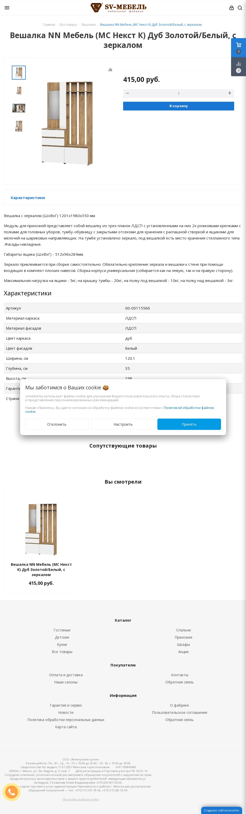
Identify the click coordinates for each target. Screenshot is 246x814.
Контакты (179, 674)
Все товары (62, 651)
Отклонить (56, 424)
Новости (65, 712)
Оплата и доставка (66, 674)
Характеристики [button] (28, 197)
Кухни (62, 644)
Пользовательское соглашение (179, 712)
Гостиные (62, 630)
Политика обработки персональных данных (65, 719)
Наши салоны (66, 682)
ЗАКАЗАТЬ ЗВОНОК (14, 792)
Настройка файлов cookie (81, 799)
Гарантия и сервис (66, 705)
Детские (62, 637)
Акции (183, 651)
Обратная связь (179, 682)
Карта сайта (66, 726)
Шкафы (183, 644)
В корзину (178, 106)
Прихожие (183, 637)
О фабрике (179, 705)
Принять (189, 424)
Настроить (123, 424)
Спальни (183, 630)
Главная (49, 24)
